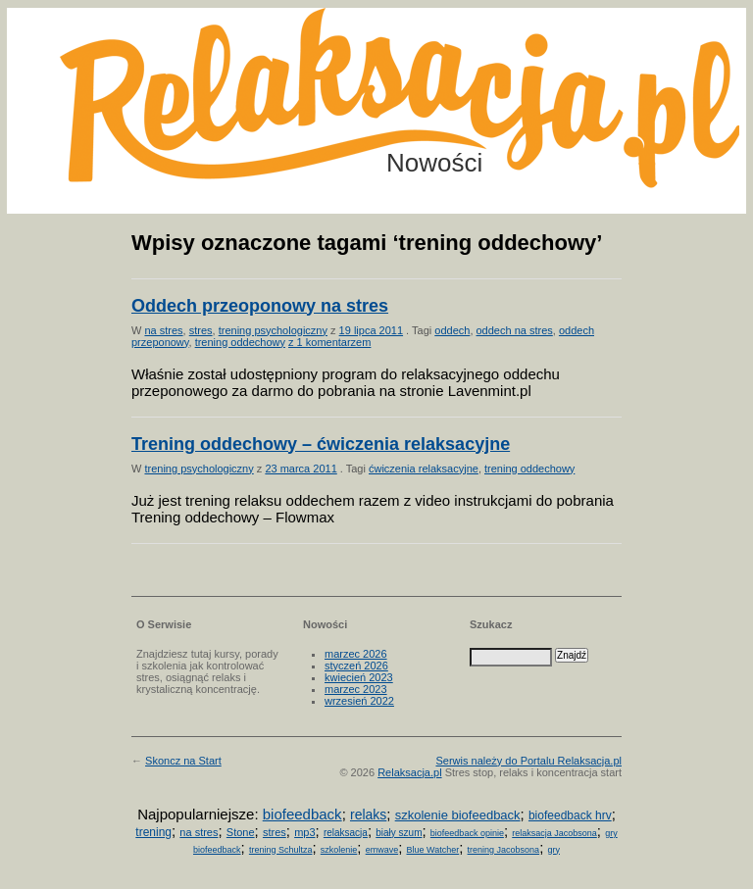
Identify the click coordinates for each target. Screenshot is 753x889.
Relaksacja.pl (409, 772)
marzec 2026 (356, 654)
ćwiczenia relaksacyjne (423, 468)
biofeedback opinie (467, 833)
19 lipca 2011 (371, 330)
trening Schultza (281, 850)
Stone (240, 832)
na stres (163, 330)
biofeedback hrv (570, 815)
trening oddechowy (240, 342)
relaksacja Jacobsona (554, 833)
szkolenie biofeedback (458, 815)
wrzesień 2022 (359, 701)
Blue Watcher (433, 850)
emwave (382, 850)
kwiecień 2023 (359, 677)
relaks (368, 814)
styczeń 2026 (356, 665)
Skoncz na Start (183, 760)
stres (201, 330)
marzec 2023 (356, 689)
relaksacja (346, 832)
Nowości (434, 162)
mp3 (304, 832)
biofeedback (302, 814)
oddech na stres (515, 330)
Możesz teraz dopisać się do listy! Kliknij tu (672, 82)
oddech (452, 330)
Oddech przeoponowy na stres (259, 306)
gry (553, 850)
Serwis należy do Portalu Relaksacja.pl (528, 760)
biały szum (399, 832)
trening (153, 832)
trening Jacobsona (504, 850)
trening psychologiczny (273, 330)
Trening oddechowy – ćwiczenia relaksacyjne (320, 444)
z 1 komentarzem (329, 342)
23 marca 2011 (300, 468)
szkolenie (339, 850)
